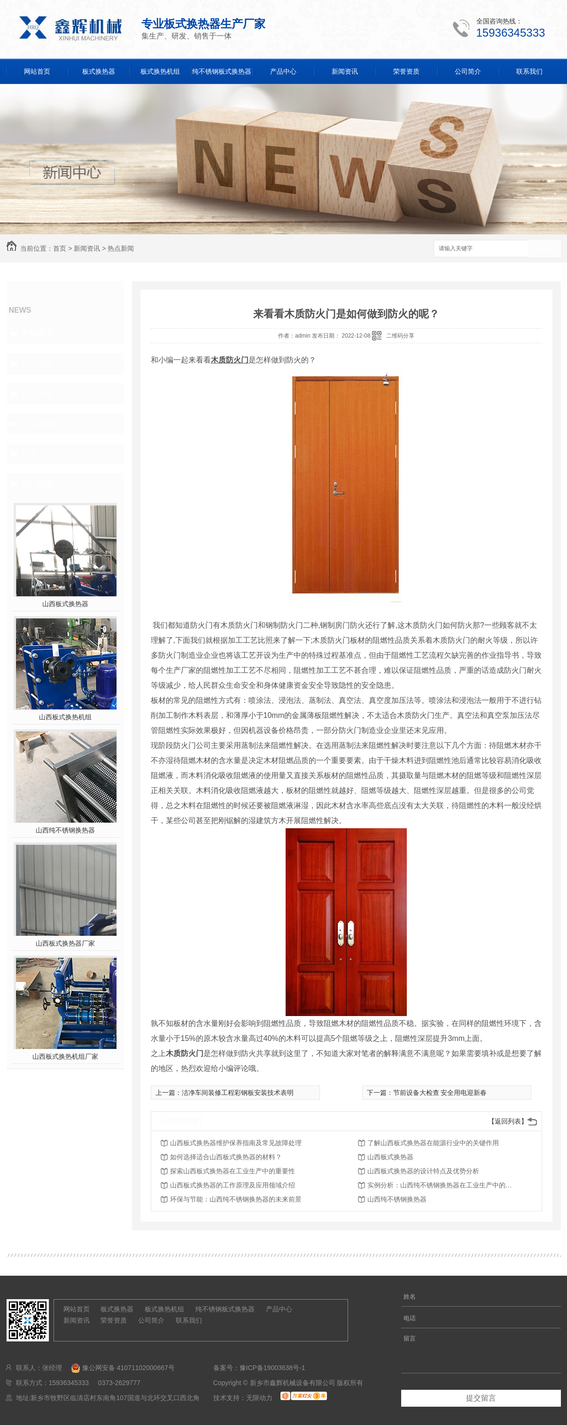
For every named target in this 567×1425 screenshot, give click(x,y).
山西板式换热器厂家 (65, 943)
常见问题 (37, 393)
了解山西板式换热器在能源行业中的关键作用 (433, 1143)
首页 (59, 248)
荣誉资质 (406, 71)
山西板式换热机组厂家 (65, 1056)
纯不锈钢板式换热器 (221, 71)
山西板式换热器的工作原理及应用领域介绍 (232, 1185)
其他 (29, 453)
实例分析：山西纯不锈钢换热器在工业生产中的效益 (442, 1185)
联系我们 (529, 71)
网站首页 (37, 71)
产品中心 (283, 71)
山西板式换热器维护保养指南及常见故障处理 (236, 1143)
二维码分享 (400, 335)
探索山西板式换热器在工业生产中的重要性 (232, 1171)
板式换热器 (98, 71)
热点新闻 (121, 248)
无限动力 (259, 1398)
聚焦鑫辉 (37, 333)
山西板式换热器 (65, 604)
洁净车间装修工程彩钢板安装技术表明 (238, 1092)
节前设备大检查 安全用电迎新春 (440, 1092)
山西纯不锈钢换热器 (65, 830)
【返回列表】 (508, 1121)
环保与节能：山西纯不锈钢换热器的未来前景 (236, 1199)
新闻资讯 (345, 71)
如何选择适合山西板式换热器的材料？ (226, 1157)
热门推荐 (37, 483)
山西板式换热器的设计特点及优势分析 (423, 1171)
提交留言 (481, 1398)
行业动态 (37, 363)
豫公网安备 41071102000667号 (118, 1367)
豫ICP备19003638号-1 (272, 1367)
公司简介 (468, 71)
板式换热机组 (160, 71)
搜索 (544, 249)
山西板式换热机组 (65, 717)
